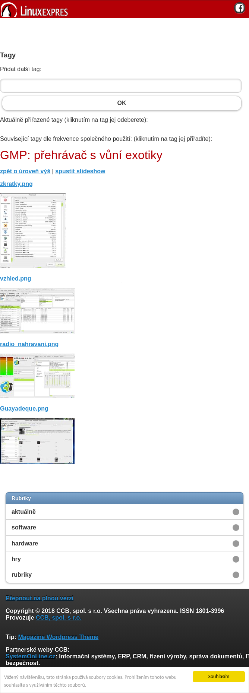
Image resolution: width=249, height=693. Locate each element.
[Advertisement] (122, 33)
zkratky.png (16, 184)
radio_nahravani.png (29, 344)
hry (16, 559)
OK (121, 103)
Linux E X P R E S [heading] (124, 9)
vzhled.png (15, 278)
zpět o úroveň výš (25, 171)
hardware (25, 543)
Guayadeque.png (24, 408)
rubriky (22, 575)
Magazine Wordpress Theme (58, 637)
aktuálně (24, 512)
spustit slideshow (80, 171)
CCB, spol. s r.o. (59, 617)
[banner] (124, 9)
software (24, 527)
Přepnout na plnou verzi (39, 598)
